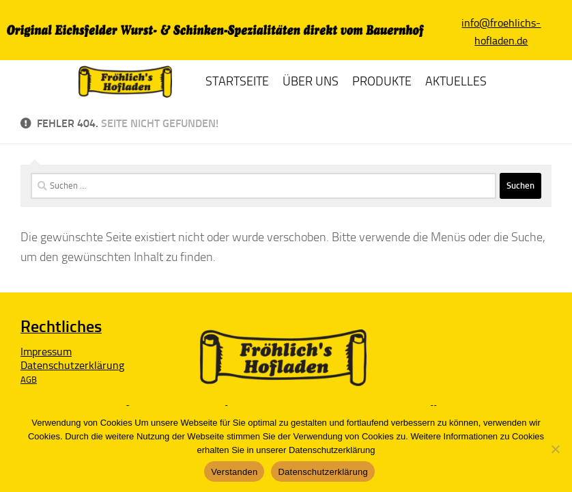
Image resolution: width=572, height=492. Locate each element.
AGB (28, 379)
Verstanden (234, 472)
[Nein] (555, 449)
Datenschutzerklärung (322, 472)
